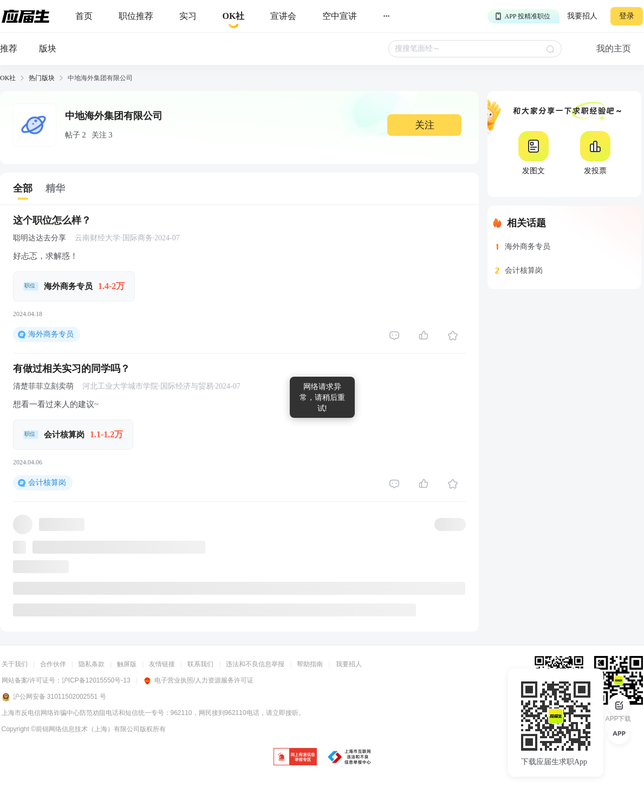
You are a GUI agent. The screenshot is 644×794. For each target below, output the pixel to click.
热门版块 (42, 78)
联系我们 (200, 664)
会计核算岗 (47, 482)
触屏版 (126, 664)
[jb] (295, 757)
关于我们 (15, 664)
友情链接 (162, 664)
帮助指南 (310, 664)
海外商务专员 (51, 334)
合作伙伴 (53, 664)
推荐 (8, 48)
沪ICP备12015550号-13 (96, 680)
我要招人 (582, 16)
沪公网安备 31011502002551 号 (54, 697)
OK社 (8, 78)
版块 (47, 48)
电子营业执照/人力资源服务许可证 (198, 680)
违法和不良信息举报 (255, 664)
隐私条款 (92, 664)
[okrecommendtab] (234, 16)
